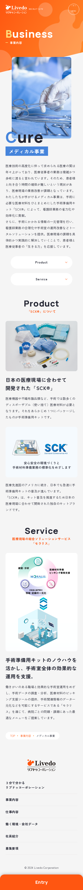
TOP (12, 736)
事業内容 (25, 736)
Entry (41, 882)
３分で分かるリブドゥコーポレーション (25, 785)
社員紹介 (12, 836)
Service (42, 279)
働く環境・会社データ (22, 824)
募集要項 (12, 848)
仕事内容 (12, 812)
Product (41, 262)
